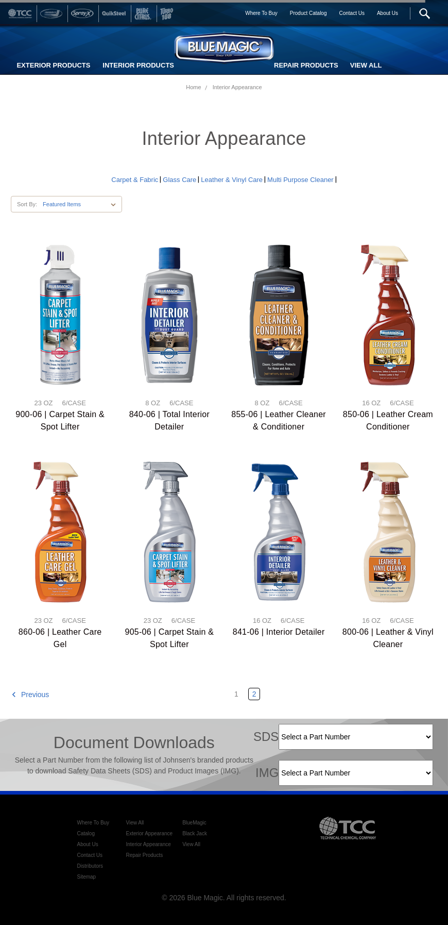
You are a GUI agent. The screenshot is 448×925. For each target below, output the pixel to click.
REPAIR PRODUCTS (306, 65)
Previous (30, 694)
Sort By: (27, 204)
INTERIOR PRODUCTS (138, 65)
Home (193, 87)
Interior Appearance (237, 87)
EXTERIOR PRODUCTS (53, 65)
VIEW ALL (366, 65)
